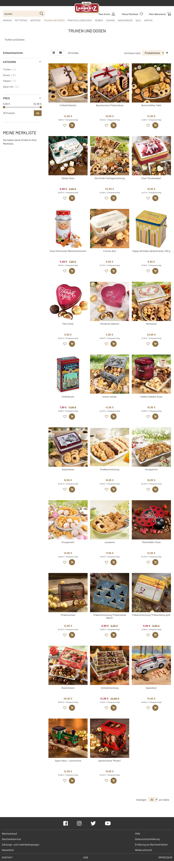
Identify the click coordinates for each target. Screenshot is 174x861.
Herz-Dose (67, 323)
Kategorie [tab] (9, 61)
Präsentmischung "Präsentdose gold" (151, 614)
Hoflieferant (68, 396)
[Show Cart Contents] (160, 14)
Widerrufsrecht (143, 849)
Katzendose (68, 469)
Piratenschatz (68, 614)
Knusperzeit (68, 542)
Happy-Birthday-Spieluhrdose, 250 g (151, 250)
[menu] (87, 20)
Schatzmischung (109, 687)
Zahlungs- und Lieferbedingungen (20, 844)
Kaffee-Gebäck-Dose (151, 396)
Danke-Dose (68, 178)
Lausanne (110, 542)
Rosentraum (67, 687)
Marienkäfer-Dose (151, 542)
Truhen (10, 69)
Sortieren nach (132, 52)
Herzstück (151, 323)
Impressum (165, 857)
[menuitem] (7, 20)
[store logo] (87, 8)
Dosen (10, 75)
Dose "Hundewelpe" (151, 178)
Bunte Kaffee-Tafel (151, 105)
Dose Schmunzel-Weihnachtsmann (68, 250)
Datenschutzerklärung (147, 838)
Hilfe (137, 833)
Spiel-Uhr (11, 86)
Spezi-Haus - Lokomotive (68, 760)
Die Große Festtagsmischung (110, 178)
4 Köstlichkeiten (68, 105)
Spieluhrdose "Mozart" (109, 760)
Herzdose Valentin (109, 323)
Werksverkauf (9, 833)
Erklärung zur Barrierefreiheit (151, 844)
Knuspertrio (151, 469)
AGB (85, 857)
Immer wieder (109, 396)
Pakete (9, 80)
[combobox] (24, 14)
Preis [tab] (6, 98)
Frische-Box (109, 250)
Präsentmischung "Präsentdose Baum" (109, 616)
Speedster (151, 687)
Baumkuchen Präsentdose (109, 105)
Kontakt (7, 857)
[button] (65, 125)
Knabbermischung (109, 469)
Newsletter (8, 849)
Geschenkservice (11, 838)
